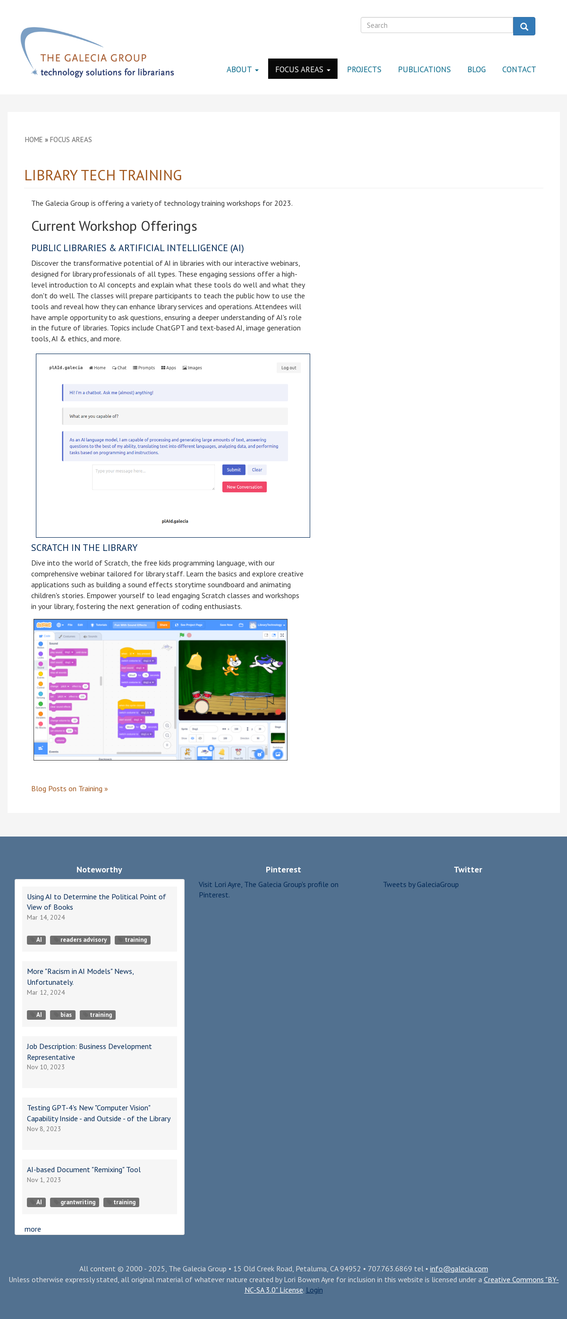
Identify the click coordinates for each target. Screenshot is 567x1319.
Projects (364, 69)
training (132, 940)
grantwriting (74, 1202)
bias (63, 1015)
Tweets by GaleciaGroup (421, 884)
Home (34, 139)
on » (69, 788)
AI (36, 940)
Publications (424, 69)
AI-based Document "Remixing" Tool (84, 1169)
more (33, 1229)
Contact (519, 69)
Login (314, 1289)
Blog (476, 69)
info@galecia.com (459, 1268)
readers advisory (80, 940)
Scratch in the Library (84, 547)
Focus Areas (302, 69)
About (243, 69)
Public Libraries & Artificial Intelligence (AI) (137, 248)
